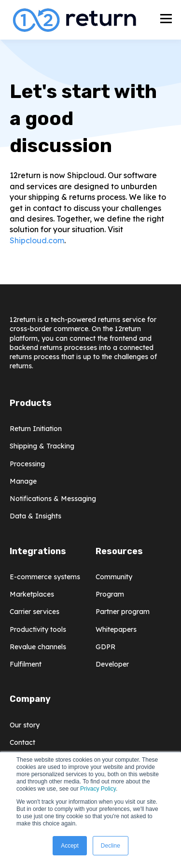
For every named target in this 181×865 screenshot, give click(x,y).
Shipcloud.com (37, 240)
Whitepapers (116, 630)
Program (110, 594)
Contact (22, 743)
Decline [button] (110, 845)
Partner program (123, 612)
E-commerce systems (45, 577)
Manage (23, 481)
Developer (112, 664)
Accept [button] (70, 845)
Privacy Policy (98, 788)
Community (114, 577)
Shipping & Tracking (42, 446)
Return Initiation (36, 429)
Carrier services (34, 612)
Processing (27, 464)
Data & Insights (35, 516)
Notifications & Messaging (53, 499)
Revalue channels (38, 647)
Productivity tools (38, 630)
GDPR (105, 647)
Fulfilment (26, 664)
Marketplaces (32, 594)
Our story (25, 725)
